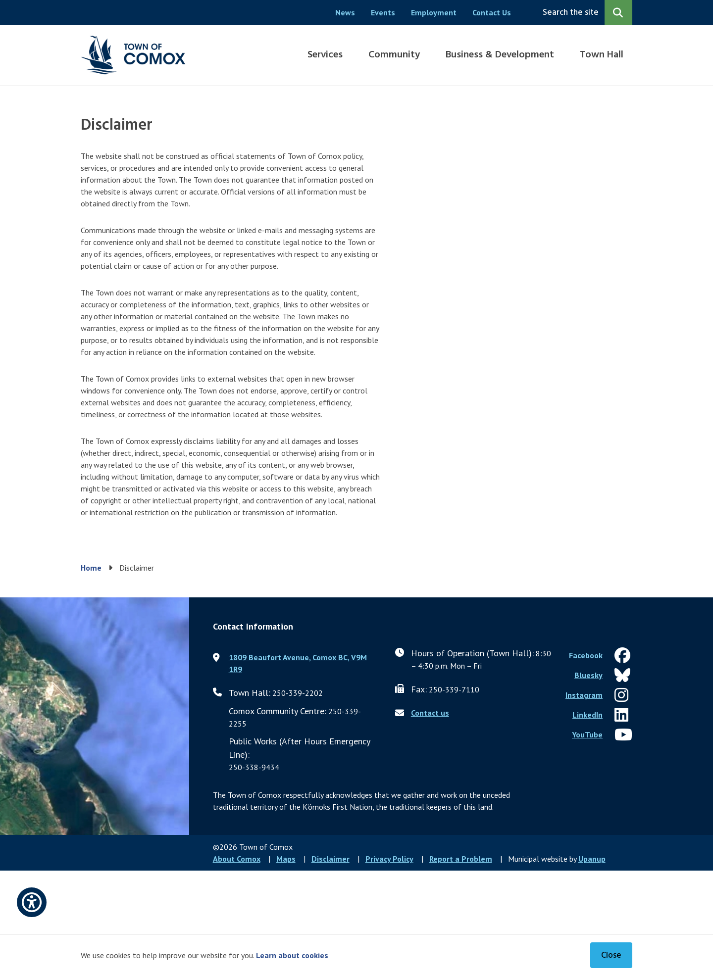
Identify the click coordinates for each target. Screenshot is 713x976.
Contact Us (491, 12)
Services (325, 55)
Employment (434, 12)
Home (91, 568)
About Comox (236, 859)
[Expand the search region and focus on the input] (585, 12)
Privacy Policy (389, 859)
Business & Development (500, 55)
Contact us (430, 713)
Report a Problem (460, 859)
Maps (286, 859)
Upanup (592, 859)
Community (394, 55)
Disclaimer (330, 859)
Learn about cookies (292, 955)
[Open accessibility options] (32, 902)
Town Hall (601, 55)
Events (383, 12)
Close (611, 955)
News (345, 12)
